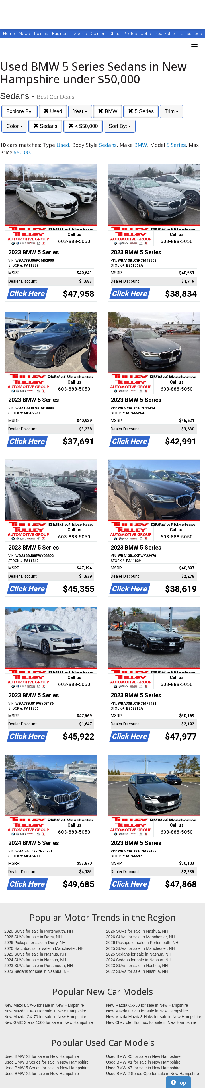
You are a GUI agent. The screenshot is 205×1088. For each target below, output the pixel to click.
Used (53, 111)
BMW (107, 111)
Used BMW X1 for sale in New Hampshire (143, 1062)
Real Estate (166, 33)
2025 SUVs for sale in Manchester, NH (140, 948)
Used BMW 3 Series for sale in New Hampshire (46, 1062)
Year (80, 111)
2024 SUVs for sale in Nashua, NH (35, 960)
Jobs (146, 33)
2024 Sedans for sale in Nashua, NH (138, 960)
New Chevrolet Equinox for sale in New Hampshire (151, 1022)
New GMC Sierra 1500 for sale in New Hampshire (48, 1022)
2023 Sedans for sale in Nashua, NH (36, 971)
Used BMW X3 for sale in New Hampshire (41, 1056)
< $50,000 (83, 126)
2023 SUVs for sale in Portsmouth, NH (38, 965)
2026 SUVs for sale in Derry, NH (33, 937)
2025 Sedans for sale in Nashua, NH (138, 954)
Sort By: (120, 126)
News (24, 33)
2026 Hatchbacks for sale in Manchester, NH (44, 948)
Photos (130, 33)
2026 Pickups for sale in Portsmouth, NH (142, 942)
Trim (171, 111)
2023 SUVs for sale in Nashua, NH (137, 965)
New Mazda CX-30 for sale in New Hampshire (45, 1011)
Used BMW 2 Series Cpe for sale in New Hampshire (152, 1073)
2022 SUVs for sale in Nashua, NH (137, 971)
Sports (81, 33)
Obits (114, 33)
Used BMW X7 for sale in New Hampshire (143, 1068)
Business (61, 33)
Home (9, 33)
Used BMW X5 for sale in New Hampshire (143, 1056)
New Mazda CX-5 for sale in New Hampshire (44, 1005)
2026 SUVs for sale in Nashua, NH (137, 931)
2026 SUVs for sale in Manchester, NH (140, 937)
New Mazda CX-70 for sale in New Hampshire (45, 1016)
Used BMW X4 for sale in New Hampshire (41, 1073)
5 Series (141, 111)
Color (14, 126)
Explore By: (19, 111)
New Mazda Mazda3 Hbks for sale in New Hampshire (153, 1016)
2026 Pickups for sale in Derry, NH (35, 942)
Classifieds (191, 33)
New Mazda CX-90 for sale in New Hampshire (147, 1011)
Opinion (98, 33)
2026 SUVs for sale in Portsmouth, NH (38, 931)
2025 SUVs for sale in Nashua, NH (35, 954)
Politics (41, 33)
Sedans (45, 126)
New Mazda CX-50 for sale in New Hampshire (147, 1005)
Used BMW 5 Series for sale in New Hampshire (46, 1068)
